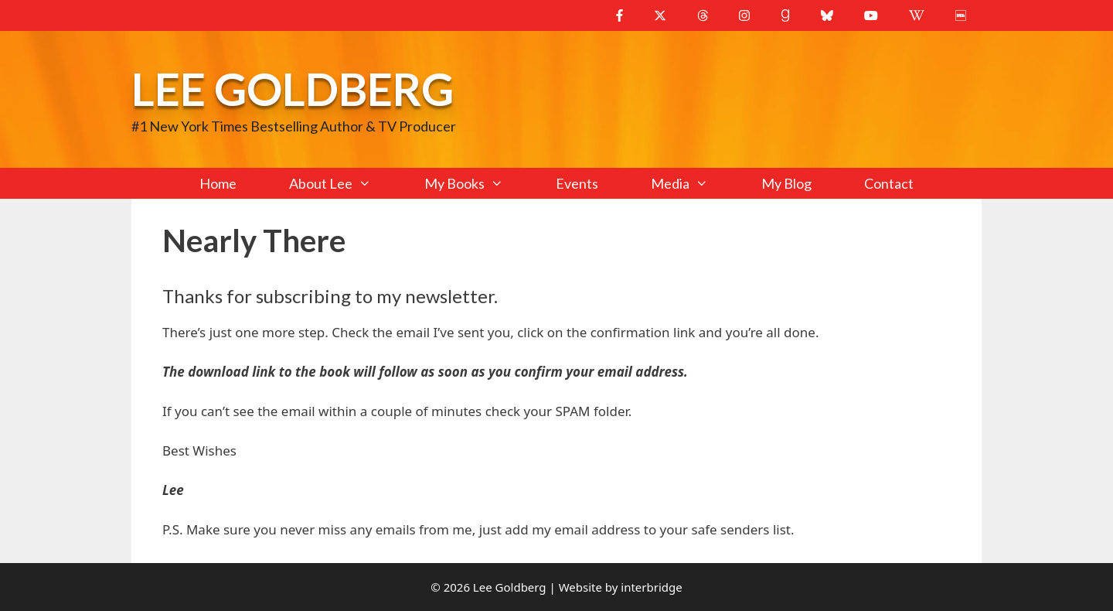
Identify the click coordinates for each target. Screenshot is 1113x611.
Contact (889, 183)
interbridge (651, 587)
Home (218, 183)
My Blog (786, 183)
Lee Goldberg (292, 88)
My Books (476, 183)
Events (577, 183)
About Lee (343, 183)
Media (692, 183)
